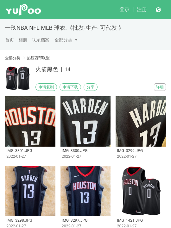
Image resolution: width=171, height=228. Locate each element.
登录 (124, 9)
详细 (160, 87)
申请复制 (46, 87)
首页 (9, 39)
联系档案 (40, 39)
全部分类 (63, 39)
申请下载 (70, 87)
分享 (90, 87)
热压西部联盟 (38, 58)
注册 (142, 9)
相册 (22, 39)
